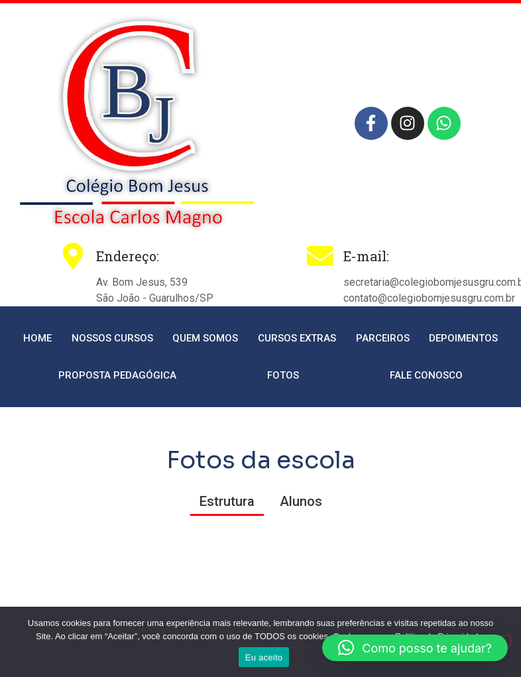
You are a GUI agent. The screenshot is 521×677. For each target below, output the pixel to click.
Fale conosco (426, 375)
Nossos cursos (112, 338)
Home (37, 338)
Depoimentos (463, 338)
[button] (415, 648)
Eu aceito (263, 657)
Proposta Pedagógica (117, 375)
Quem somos (205, 338)
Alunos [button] (301, 501)
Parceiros (383, 338)
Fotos (283, 375)
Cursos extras (297, 338)
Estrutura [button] (227, 501)
